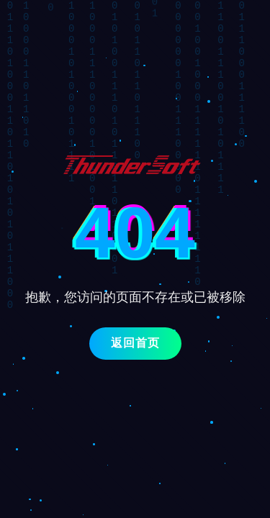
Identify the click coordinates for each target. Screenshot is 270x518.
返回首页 (135, 343)
